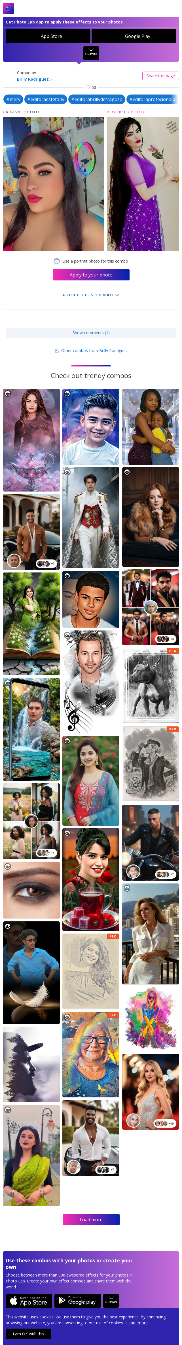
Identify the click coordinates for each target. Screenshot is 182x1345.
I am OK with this (28, 1334)
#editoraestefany (45, 99)
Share (161, 75)
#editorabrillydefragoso (96, 99)
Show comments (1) (91, 332)
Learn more (137, 1322)
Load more (91, 1220)
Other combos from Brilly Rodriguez (91, 350)
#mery (13, 99)
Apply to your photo (91, 275)
